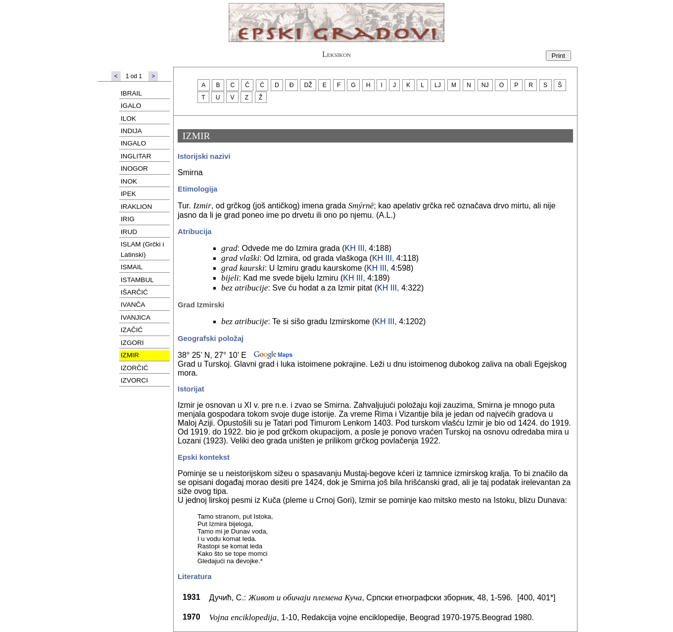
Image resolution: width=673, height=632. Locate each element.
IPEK (128, 193)
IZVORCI (134, 380)
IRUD (129, 232)
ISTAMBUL (137, 280)
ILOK (128, 118)
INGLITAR (136, 156)
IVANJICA (135, 317)
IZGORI (132, 342)
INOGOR (134, 168)
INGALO (133, 143)
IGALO (131, 105)
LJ (437, 85)
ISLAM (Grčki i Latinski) (142, 249)
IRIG (128, 219)
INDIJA (131, 131)
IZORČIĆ (134, 368)
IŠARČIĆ (134, 292)
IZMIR (130, 355)
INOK (129, 181)
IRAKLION (136, 206)
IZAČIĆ (132, 330)
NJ (485, 85)
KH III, (356, 248)
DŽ (308, 85)
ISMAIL (132, 267)
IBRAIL (131, 93)
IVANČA (133, 304)
